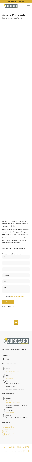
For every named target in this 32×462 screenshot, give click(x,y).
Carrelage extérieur (8, 427)
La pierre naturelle (8, 433)
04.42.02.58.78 (10, 378)
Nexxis (25, 451)
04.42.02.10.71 (10, 413)
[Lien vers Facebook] (4, 359)
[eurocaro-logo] (13, 6)
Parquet (5, 431)
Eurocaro (12, 451)
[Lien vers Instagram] (8, 359)
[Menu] (27, 6)
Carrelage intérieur (8, 429)
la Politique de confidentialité (17, 296)
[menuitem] (12, 1)
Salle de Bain (6, 435)
